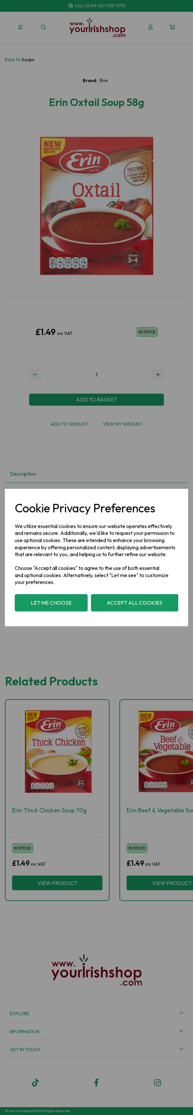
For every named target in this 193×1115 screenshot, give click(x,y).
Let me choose (51, 602)
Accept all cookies (134, 602)
